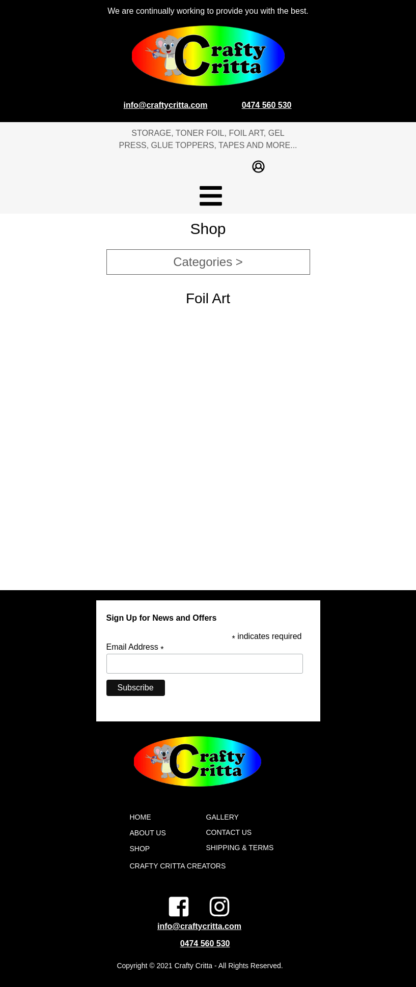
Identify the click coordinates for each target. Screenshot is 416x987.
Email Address (135, 648)
